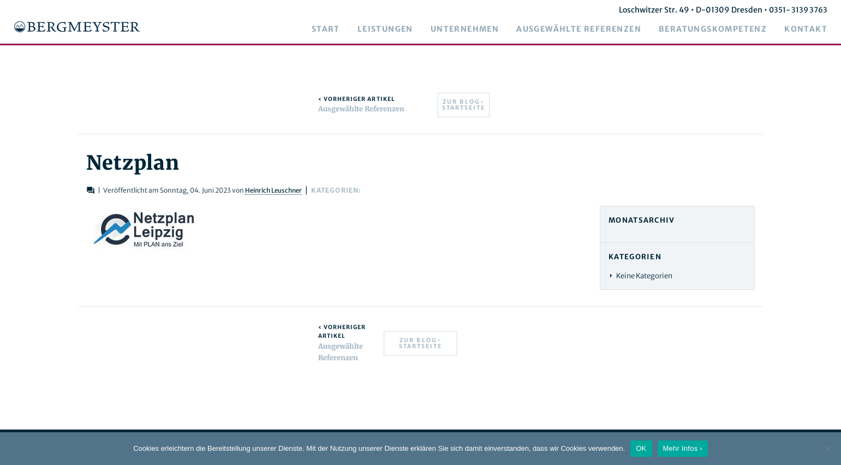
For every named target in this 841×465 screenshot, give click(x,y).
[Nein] (827, 448)
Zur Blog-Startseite (463, 105)
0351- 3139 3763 (805, 10)
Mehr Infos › (682, 448)
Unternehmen (473, 29)
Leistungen (393, 29)
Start (334, 29)
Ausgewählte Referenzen (586, 29)
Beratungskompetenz (721, 29)
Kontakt (814, 29)
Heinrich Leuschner (299, 190)
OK (641, 448)
